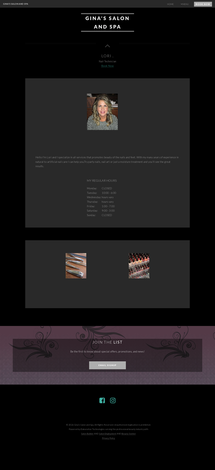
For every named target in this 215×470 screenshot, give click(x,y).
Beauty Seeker (129, 433)
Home (170, 4)
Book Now (203, 4)
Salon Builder (87, 433)
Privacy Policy (108, 438)
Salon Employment (107, 433)
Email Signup (107, 365)
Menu (186, 4)
